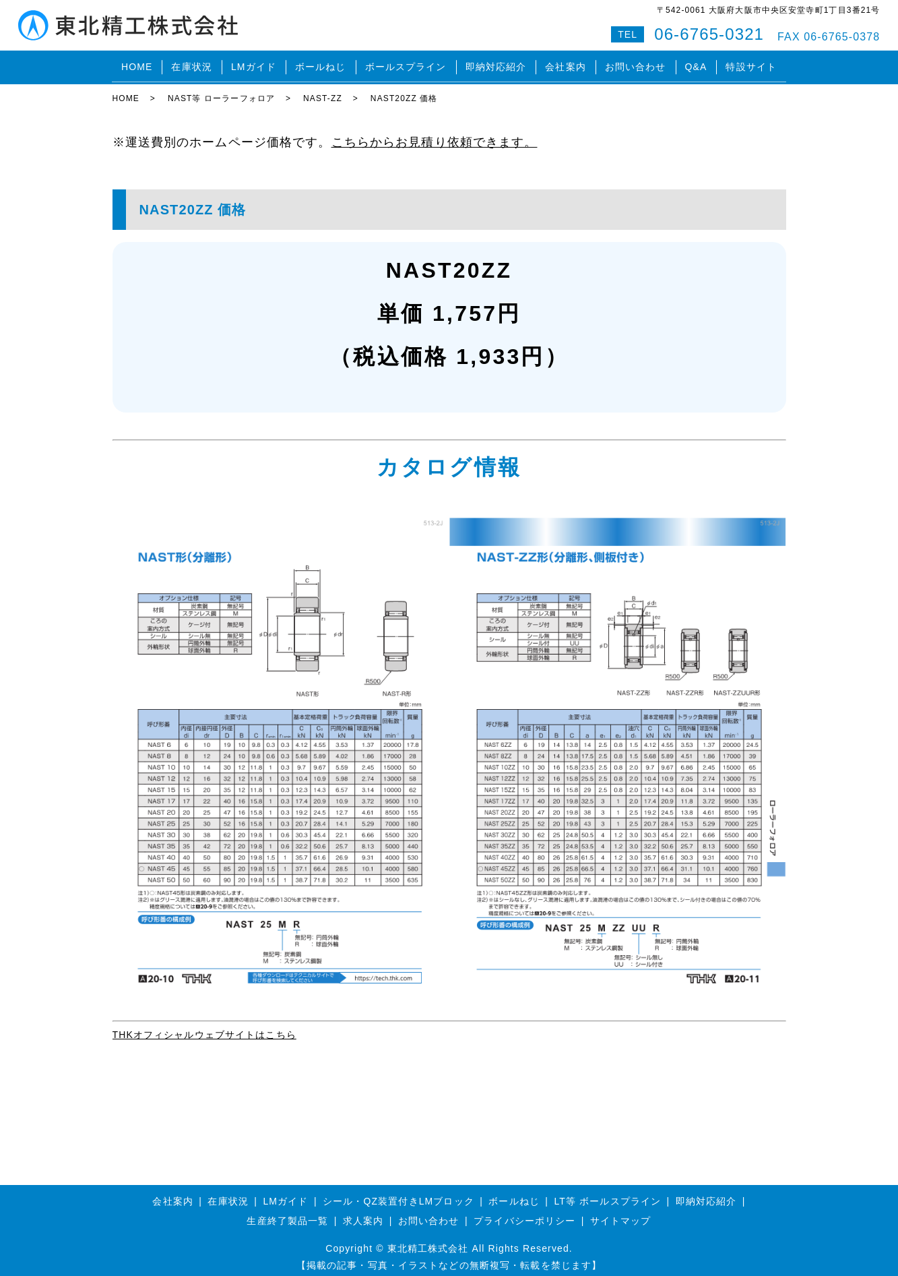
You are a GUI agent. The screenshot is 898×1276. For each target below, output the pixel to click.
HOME (136, 63)
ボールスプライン (406, 63)
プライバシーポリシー (524, 1213)
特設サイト (751, 63)
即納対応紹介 (496, 63)
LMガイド (253, 63)
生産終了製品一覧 (287, 1213)
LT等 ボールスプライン (608, 1193)
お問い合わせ (635, 63)
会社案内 (565, 63)
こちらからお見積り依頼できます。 (434, 135)
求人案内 (363, 1213)
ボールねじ (320, 63)
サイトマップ (620, 1213)
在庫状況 (191, 63)
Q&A (696, 63)
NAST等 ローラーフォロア (221, 91)
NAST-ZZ (322, 91)
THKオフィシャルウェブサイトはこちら (204, 1026)
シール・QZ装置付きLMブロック (398, 1193)
